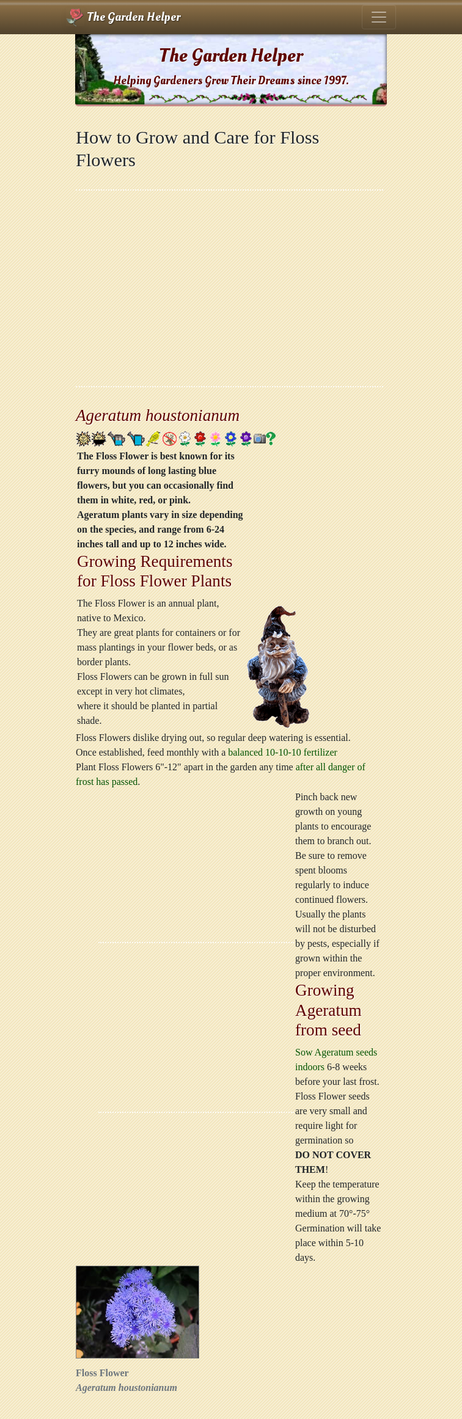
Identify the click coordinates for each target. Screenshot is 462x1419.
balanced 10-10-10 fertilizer (282, 752)
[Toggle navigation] (379, 17)
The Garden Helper (123, 17)
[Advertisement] (229, 288)
